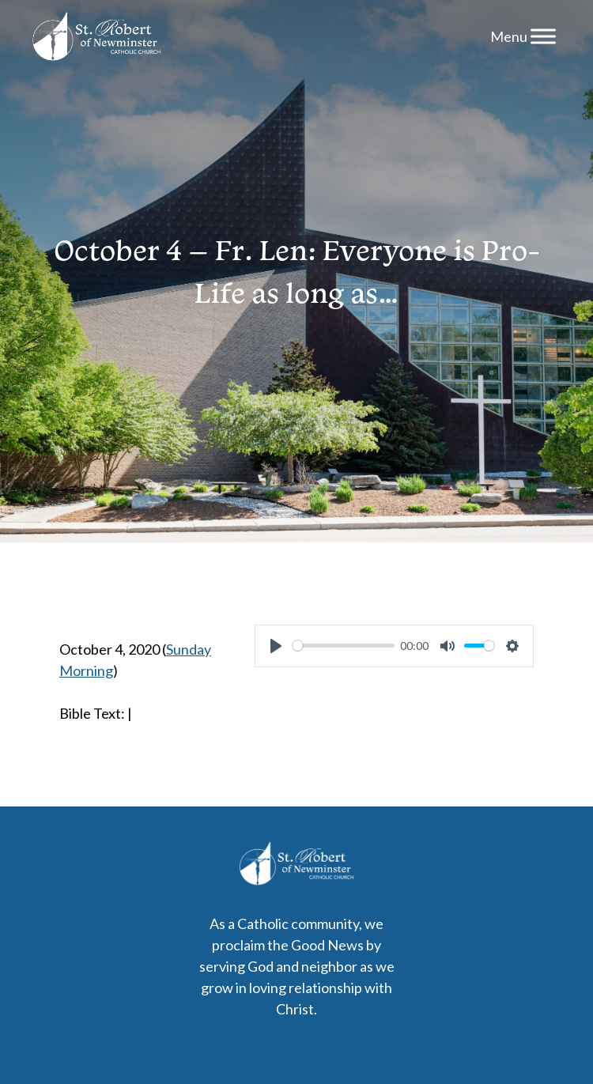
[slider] (343, 645)
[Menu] (543, 35)
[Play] (276, 646)
